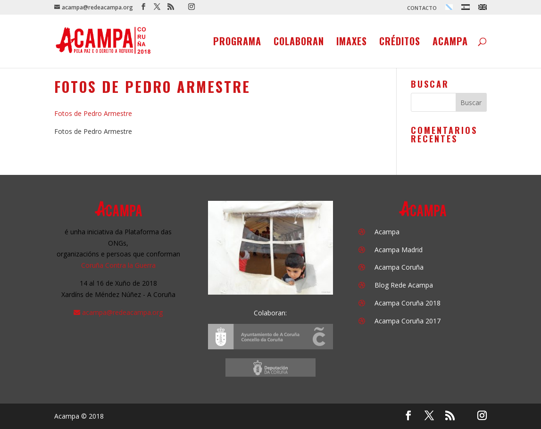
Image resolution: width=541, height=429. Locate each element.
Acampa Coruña (399, 267)
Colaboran (299, 43)
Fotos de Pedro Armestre (93, 113)
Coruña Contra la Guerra (118, 265)
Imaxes (351, 43)
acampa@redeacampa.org (122, 312)
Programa (237, 43)
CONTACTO (422, 8)
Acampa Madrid (399, 249)
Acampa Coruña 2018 (408, 302)
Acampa (450, 43)
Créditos (399, 43)
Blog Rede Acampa (404, 284)
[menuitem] (449, 9)
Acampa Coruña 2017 (408, 320)
